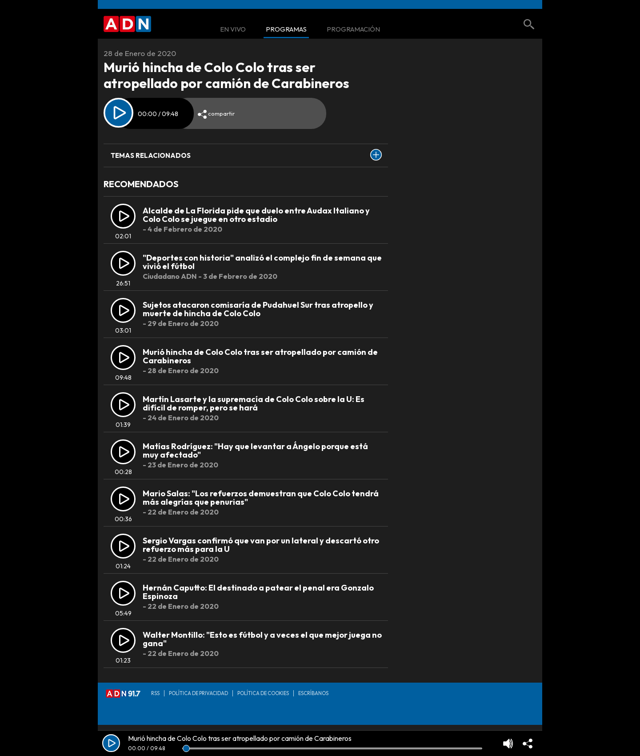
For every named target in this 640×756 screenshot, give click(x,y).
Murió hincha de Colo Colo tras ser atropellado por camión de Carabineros (260, 356)
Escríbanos (313, 693)
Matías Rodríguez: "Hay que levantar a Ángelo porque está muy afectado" (255, 450)
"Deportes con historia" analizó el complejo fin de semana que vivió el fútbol (262, 262)
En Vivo (233, 29)
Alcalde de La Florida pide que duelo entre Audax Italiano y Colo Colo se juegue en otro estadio (256, 215)
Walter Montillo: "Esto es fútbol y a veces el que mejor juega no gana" (262, 639)
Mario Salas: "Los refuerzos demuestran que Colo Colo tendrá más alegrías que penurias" (261, 497)
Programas (286, 29)
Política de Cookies (263, 693)
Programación (353, 29)
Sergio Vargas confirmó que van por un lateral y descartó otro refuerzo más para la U (261, 545)
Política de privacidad (198, 693)
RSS (155, 693)
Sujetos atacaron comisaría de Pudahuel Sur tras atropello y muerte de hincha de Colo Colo (258, 309)
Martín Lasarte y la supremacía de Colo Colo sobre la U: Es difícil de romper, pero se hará (253, 403)
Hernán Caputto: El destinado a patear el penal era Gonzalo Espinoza (258, 592)
